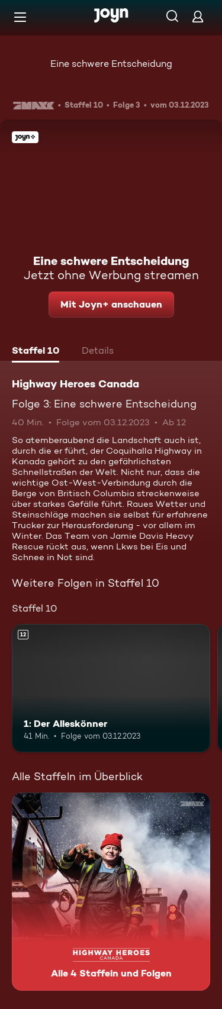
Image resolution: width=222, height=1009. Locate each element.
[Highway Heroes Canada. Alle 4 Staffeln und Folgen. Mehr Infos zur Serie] (111, 892)
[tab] (35, 352)
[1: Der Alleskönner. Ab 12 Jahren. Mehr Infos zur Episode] (111, 688)
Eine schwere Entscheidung (111, 63)
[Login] (197, 16)
